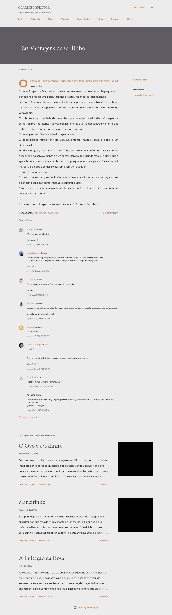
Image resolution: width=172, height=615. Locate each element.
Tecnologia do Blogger (86, 607)
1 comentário (43, 540)
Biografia (65, 19)
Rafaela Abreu (33, 253)
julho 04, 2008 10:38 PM (38, 271)
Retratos (115, 19)
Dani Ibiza (31, 377)
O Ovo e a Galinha (40, 445)
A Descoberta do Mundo (143, 95)
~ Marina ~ (32, 229)
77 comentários (44, 484)
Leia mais (103, 484)
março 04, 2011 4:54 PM (38, 410)
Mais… (130, 19)
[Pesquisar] (139, 7)
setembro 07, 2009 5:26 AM (40, 386)
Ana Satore (32, 303)
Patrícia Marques (35, 344)
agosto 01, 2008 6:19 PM (38, 318)
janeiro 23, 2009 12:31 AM (39, 368)
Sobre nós (35, 19)
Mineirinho (32, 501)
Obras (50, 19)
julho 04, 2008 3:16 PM (37, 244)
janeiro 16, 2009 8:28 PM (38, 336)
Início (20, 19)
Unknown (31, 327)
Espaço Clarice (83, 19)
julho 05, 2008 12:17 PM (38, 294)
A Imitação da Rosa (41, 558)
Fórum (100, 19)
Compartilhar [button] (140, 80)
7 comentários (44, 596)
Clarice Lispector (34, 7)
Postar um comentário (29, 417)
